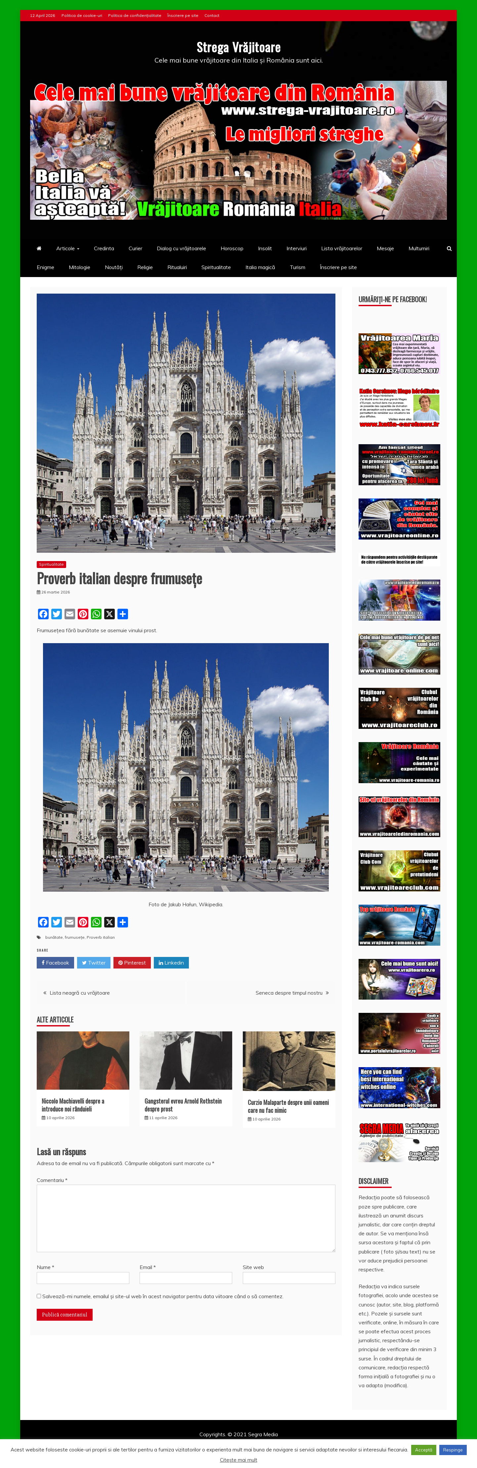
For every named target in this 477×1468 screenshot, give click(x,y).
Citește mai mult (238, 1460)
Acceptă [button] (423, 1449)
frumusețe (75, 936)
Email (148, 1267)
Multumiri (419, 248)
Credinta (104, 248)
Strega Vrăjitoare (238, 46)
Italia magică (260, 267)
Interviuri (296, 248)
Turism (297, 267)
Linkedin (171, 963)
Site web (253, 1267)
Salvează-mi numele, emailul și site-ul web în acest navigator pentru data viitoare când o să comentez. (162, 1296)
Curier (135, 248)
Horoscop (232, 248)
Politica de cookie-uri (82, 15)
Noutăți (114, 267)
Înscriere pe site (182, 15)
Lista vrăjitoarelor (341, 248)
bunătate (54, 936)
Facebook (55, 963)
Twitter (94, 963)
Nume (45, 1267)
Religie (145, 267)
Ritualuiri (177, 267)
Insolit (265, 248)
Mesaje (385, 248)
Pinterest (132, 963)
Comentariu (52, 1180)
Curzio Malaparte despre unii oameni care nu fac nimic (288, 1106)
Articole (65, 248)
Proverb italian (101, 936)
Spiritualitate (216, 267)
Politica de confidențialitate (134, 15)
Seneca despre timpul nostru (289, 992)
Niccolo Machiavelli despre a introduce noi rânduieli (73, 1105)
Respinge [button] (453, 1449)
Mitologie (79, 267)
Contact (211, 15)
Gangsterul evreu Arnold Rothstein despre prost (183, 1105)
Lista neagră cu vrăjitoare (80, 992)
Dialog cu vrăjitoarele (181, 248)
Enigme (45, 267)
